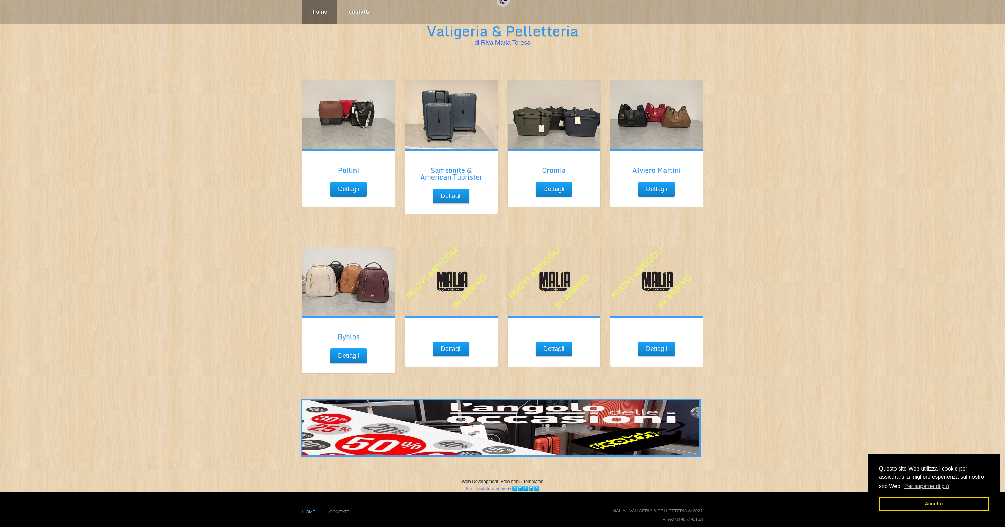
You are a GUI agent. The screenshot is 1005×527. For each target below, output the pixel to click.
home (320, 11)
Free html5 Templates (522, 481)
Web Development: (481, 481)
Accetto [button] (934, 503)
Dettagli (348, 189)
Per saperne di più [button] (926, 486)
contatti (359, 11)
